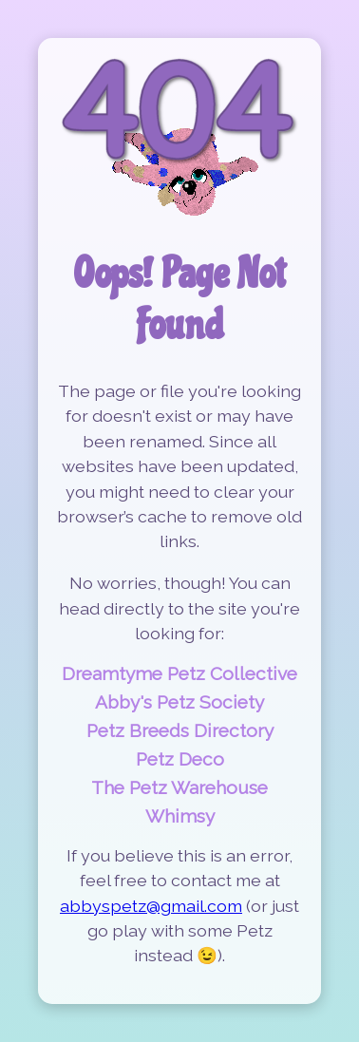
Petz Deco (180, 758)
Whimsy (180, 815)
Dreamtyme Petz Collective (179, 673)
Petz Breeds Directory (180, 730)
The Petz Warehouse (179, 787)
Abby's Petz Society (179, 702)
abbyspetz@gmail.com (151, 906)
